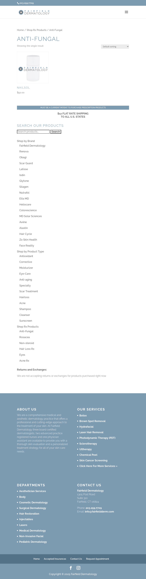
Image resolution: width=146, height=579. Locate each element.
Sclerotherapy (88, 443)
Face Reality (26, 245)
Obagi (23, 157)
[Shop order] (115, 46)
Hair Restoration (29, 513)
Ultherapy (85, 449)
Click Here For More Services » (98, 466)
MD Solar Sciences (30, 216)
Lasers (23, 525)
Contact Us (76, 559)
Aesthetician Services (32, 491)
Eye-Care (25, 273)
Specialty (25, 285)
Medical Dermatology (32, 530)
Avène (23, 222)
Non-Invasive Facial (31, 536)
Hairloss (24, 297)
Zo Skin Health (28, 239)
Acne (22, 303)
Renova (23, 151)
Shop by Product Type (30, 251)
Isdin (22, 175)
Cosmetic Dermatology (33, 502)
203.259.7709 (94, 507)
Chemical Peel (88, 454)
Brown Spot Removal (92, 421)
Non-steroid (26, 343)
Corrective (25, 261)
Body (22, 496)
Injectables (26, 519)
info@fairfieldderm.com (99, 511)
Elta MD (24, 198)
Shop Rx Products (36, 30)
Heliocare (25, 204)
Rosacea (24, 337)
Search (56, 131)
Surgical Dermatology (32, 508)
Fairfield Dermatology (32, 145)
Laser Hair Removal (91, 432)
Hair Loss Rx (26, 348)
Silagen (23, 186)
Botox (83, 415)
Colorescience (28, 210)
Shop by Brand (26, 141)
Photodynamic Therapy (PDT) (97, 437)
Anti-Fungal (26, 331)
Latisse (23, 169)
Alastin (23, 228)
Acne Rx (24, 360)
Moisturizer (26, 267)
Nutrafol (24, 192)
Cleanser (24, 315)
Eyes (22, 354)
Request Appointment (97, 559)
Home (20, 30)
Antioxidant (26, 256)
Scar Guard (26, 163)
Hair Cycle (25, 233)
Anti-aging (25, 279)
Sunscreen (25, 320)
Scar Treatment (28, 291)
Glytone (24, 180)
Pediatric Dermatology (33, 541)
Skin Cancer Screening (93, 460)
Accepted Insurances (55, 559)
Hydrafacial (86, 426)
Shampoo (25, 309)
